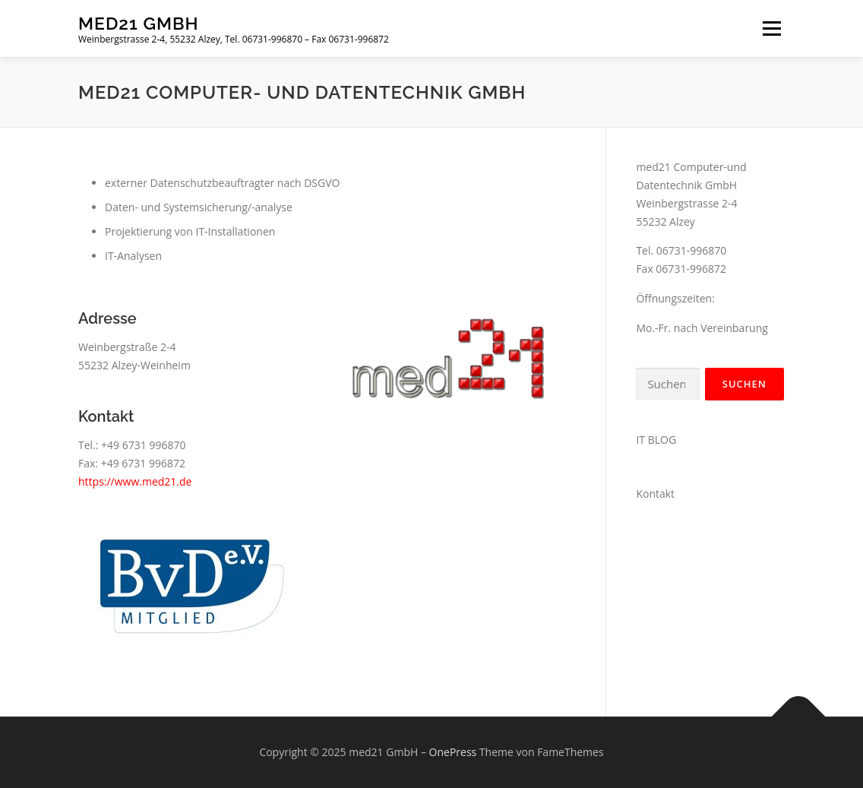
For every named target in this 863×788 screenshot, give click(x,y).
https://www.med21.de (134, 481)
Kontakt (655, 493)
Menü (771, 28)
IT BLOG (656, 439)
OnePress (453, 752)
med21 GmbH (138, 23)
